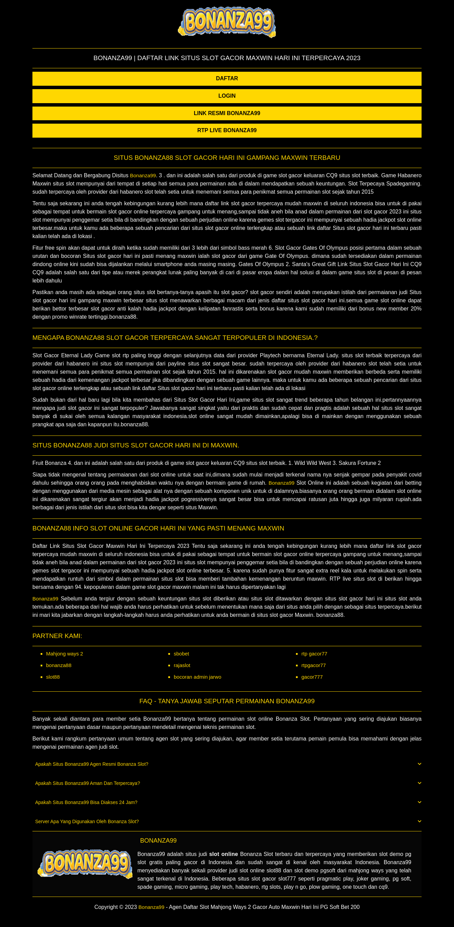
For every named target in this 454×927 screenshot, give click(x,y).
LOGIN (227, 96)
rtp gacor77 (314, 653)
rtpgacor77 (313, 665)
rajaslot (182, 665)
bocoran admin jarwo (197, 677)
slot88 (53, 677)
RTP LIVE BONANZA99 (227, 130)
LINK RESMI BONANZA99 (227, 113)
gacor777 (312, 677)
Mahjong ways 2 (64, 653)
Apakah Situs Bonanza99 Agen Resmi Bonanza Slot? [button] (228, 764)
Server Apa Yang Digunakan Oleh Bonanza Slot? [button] (228, 821)
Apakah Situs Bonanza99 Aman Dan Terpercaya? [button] (228, 783)
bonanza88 (58, 665)
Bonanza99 (143, 175)
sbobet (181, 653)
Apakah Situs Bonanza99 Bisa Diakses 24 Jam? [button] (228, 802)
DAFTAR (227, 78)
